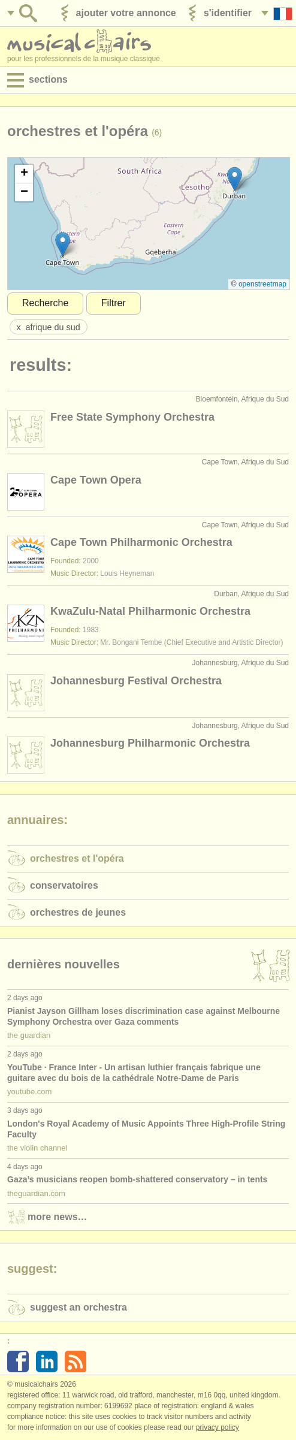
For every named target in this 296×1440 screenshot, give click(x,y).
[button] (234, 179)
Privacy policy (217, 1427)
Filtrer (113, 303)
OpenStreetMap (262, 284)
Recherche (45, 303)
